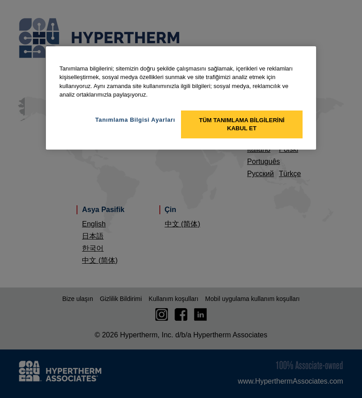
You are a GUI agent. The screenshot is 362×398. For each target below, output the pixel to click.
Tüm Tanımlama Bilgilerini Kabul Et (242, 124)
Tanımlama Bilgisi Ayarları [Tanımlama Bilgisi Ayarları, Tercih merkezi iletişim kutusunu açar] (135, 119)
